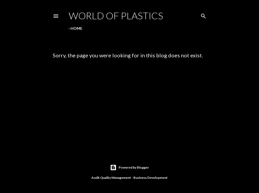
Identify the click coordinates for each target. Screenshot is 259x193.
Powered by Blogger (129, 167)
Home (76, 28)
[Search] (203, 15)
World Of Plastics (116, 15)
